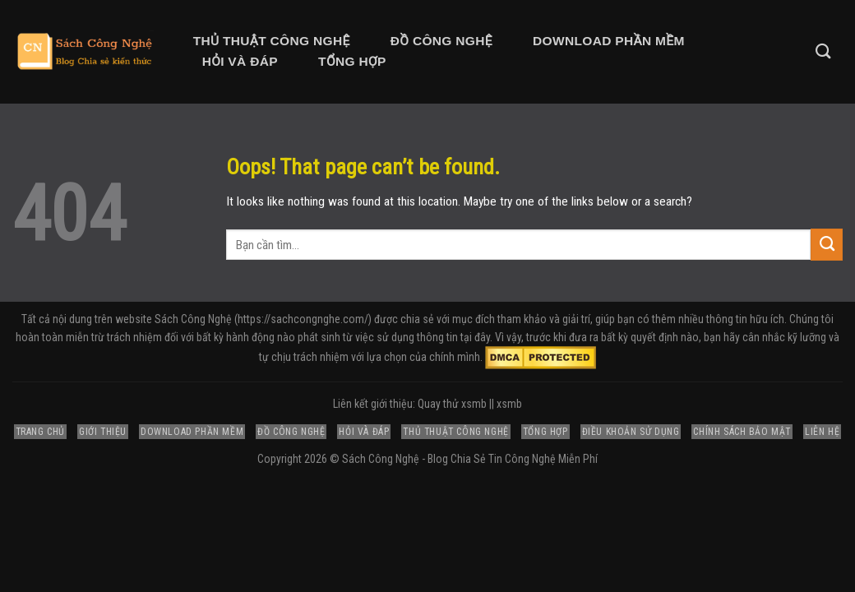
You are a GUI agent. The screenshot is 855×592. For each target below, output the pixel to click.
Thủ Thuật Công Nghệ (271, 41)
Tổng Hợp (352, 61)
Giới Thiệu (103, 431)
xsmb (509, 403)
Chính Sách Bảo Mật (742, 431)
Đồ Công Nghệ (441, 41)
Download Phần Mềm (609, 41)
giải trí (576, 319)
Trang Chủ (40, 431)
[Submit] (827, 244)
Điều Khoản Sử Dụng (631, 431)
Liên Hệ (822, 431)
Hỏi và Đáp (240, 61)
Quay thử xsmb (452, 403)
